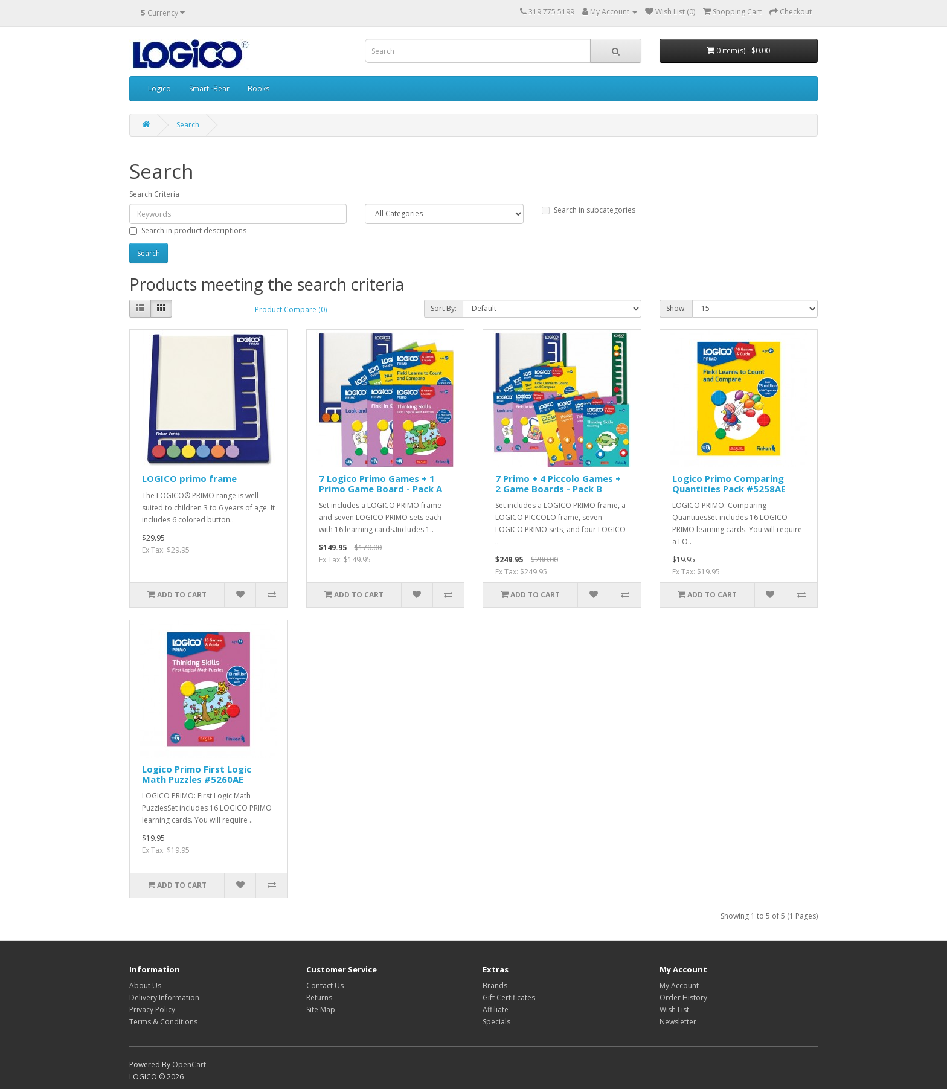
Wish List (674, 1009)
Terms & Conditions (163, 1022)
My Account (679, 985)
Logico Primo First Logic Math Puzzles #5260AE (196, 774)
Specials (496, 1022)
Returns (319, 997)
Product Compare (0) (291, 309)
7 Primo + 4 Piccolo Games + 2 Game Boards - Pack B (558, 483)
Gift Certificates (509, 997)
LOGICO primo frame (189, 478)
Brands (495, 985)
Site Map (320, 1009)
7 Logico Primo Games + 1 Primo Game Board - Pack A (380, 483)
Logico (159, 88)
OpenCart (189, 1064)
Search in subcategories (588, 210)
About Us (145, 985)
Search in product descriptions (187, 230)
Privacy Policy (152, 1009)
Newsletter (678, 1022)
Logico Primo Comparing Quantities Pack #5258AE (729, 483)
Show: (676, 308)
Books (258, 88)
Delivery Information (164, 997)
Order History (683, 997)
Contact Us (325, 985)
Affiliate (496, 1009)
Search (187, 125)
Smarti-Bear (209, 88)
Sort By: (444, 308)
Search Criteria (154, 194)
